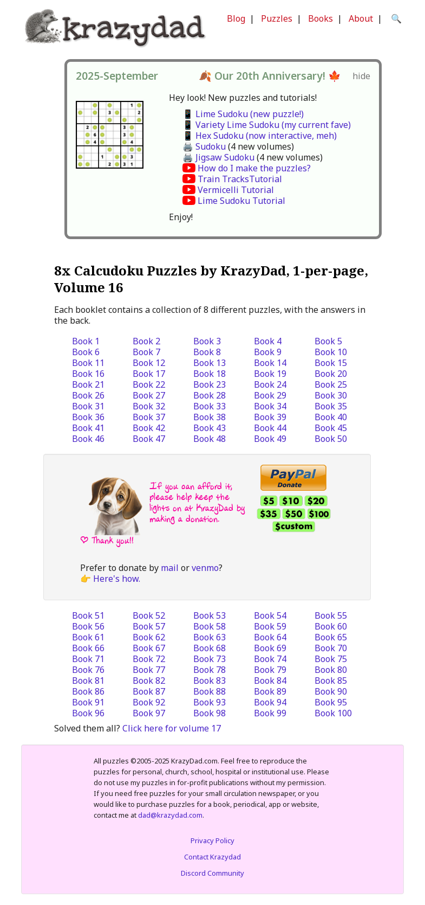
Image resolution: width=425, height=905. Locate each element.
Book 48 (209, 439)
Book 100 (333, 713)
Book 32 (149, 406)
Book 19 (270, 374)
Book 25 (331, 384)
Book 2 (146, 341)
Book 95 (331, 702)
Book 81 (88, 680)
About (361, 18)
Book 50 (331, 439)
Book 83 (209, 680)
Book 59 (270, 626)
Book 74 (270, 659)
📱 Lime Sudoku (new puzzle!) (243, 114)
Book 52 (149, 615)
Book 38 (209, 417)
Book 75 (331, 659)
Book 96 (88, 713)
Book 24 (270, 384)
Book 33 (209, 406)
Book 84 (270, 680)
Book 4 (268, 341)
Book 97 (149, 713)
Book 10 (331, 352)
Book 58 (209, 626)
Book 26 (88, 395)
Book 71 (88, 659)
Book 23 (209, 384)
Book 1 (86, 341)
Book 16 (88, 374)
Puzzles (276, 18)
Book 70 (331, 648)
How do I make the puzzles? (254, 168)
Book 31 (88, 406)
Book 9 (268, 352)
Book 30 (331, 395)
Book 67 (149, 648)
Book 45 (331, 428)
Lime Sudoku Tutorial (241, 201)
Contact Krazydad (212, 857)
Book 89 (270, 691)
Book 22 (149, 384)
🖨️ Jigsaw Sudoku (218, 157)
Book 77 (149, 670)
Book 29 (270, 395)
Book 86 (88, 691)
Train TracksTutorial (240, 179)
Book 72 (149, 659)
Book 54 (270, 615)
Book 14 (270, 363)
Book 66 (88, 648)
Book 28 (209, 395)
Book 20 (331, 374)
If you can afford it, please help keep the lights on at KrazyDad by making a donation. (197, 502)
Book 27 (149, 395)
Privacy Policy (212, 840)
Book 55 (331, 615)
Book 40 (331, 417)
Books (320, 18)
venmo (205, 568)
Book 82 (149, 680)
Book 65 (331, 637)
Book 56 (88, 626)
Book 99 (270, 713)
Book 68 (209, 648)
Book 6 (86, 352)
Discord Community (212, 873)
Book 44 (270, 428)
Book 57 (149, 626)
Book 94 (270, 702)
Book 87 (149, 691)
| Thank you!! (107, 540)
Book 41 (88, 428)
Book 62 (149, 637)
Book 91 (88, 702)
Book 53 (209, 615)
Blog (236, 18)
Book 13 (209, 363)
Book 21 (88, 384)
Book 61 (88, 637)
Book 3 (207, 341)
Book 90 (331, 691)
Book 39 (270, 417)
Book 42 (149, 428)
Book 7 (146, 352)
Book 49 (270, 439)
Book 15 (331, 363)
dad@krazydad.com (170, 815)
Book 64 (270, 637)
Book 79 (270, 670)
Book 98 (209, 713)
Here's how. (116, 579)
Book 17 (149, 374)
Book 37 (149, 417)
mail (170, 568)
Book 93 (209, 702)
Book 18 (209, 374)
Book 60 (331, 626)
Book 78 (209, 670)
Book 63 (209, 637)
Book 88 (209, 691)
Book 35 (331, 406)
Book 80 (331, 670)
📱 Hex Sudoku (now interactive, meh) (259, 136)
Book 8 (207, 352)
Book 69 (270, 648)
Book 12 (149, 363)
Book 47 (149, 439)
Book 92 (149, 702)
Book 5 (328, 341)
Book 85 (331, 680)
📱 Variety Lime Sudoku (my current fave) (266, 125)
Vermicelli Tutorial (236, 190)
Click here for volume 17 (171, 728)
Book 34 (270, 406)
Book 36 (88, 417)
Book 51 (88, 615)
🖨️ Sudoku (204, 146)
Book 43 (209, 428)
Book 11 (88, 363)
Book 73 (209, 659)
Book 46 (88, 439)
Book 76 (88, 670)
